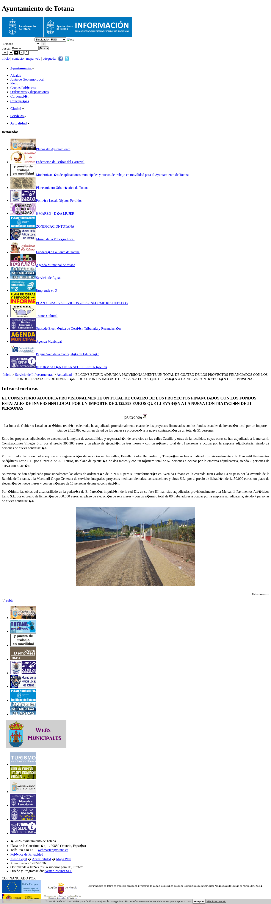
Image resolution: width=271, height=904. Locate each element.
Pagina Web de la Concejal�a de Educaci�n (54, 354)
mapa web (33, 58)
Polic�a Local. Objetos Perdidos (46, 200)
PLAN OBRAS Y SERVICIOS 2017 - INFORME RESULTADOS (69, 303)
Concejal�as (19, 101)
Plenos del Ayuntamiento (40, 149)
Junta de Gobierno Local (27, 79)
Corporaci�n (19, 96)
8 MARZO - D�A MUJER (42, 213)
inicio (6, 58)
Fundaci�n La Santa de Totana (45, 252)
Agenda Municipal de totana (42, 265)
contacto (18, 58)
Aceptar (199, 901)
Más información (216, 901)
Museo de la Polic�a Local (42, 239)
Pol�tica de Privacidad (26, 854)
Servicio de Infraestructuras (34, 374)
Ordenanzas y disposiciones (29, 92)
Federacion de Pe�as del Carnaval (47, 162)
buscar (6, 48)
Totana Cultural (34, 316)
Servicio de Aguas (35, 278)
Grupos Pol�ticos (23, 88)
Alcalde (15, 75)
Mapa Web (63, 859)
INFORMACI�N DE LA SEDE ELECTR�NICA (58, 367)
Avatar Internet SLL (58, 871)
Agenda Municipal (36, 341)
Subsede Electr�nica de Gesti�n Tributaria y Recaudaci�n (65, 328)
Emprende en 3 (33, 290)
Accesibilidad (41, 859)
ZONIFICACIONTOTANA (42, 226)
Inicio (7, 374)
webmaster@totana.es (53, 850)
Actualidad (64, 374)
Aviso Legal (18, 859)
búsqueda (49, 58)
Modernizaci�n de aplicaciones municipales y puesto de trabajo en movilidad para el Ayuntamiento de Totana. (100, 175)
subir (7, 600)
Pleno (14, 83)
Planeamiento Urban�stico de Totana (49, 187)
